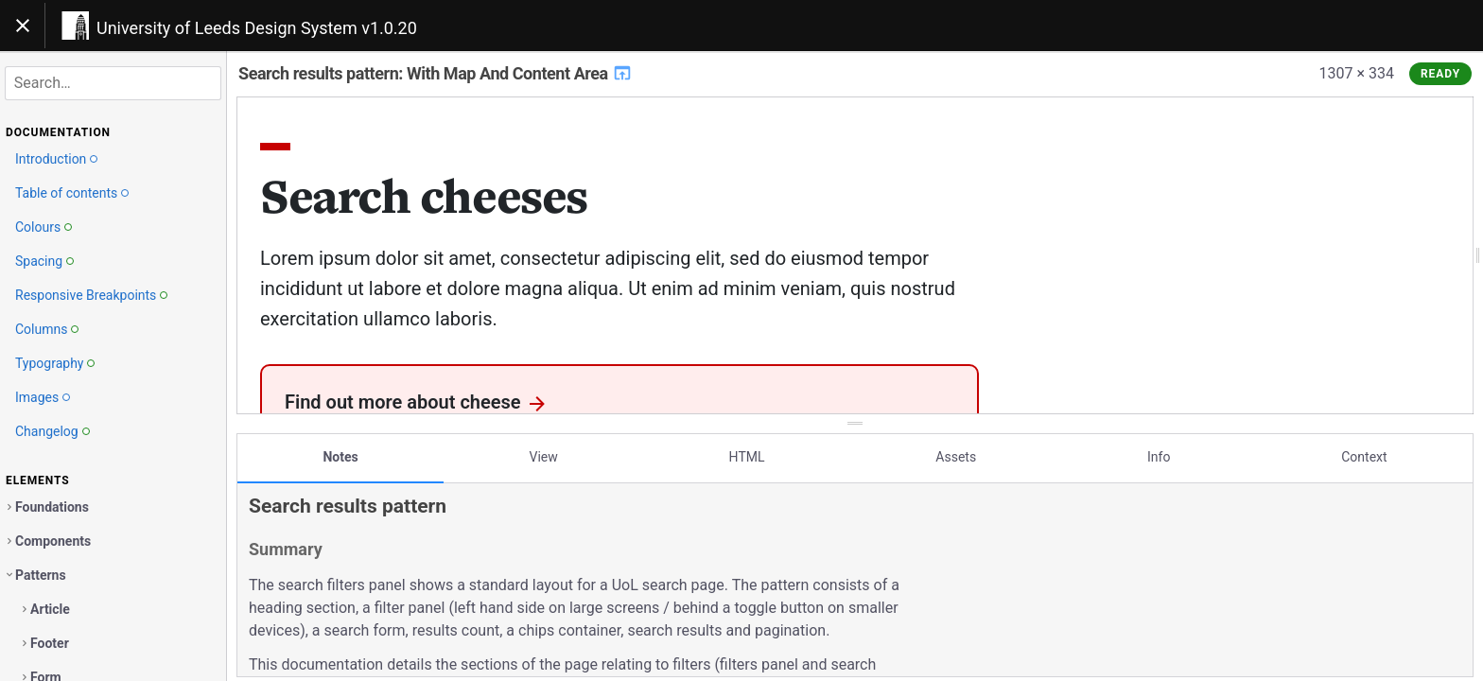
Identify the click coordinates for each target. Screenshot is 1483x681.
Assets (955, 447)
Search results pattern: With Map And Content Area (435, 73)
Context (1364, 447)
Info (1158, 447)
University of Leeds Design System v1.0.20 (256, 28)
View (544, 447)
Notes (340, 447)
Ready (1440, 73)
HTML (747, 447)
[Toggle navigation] (22, 25)
